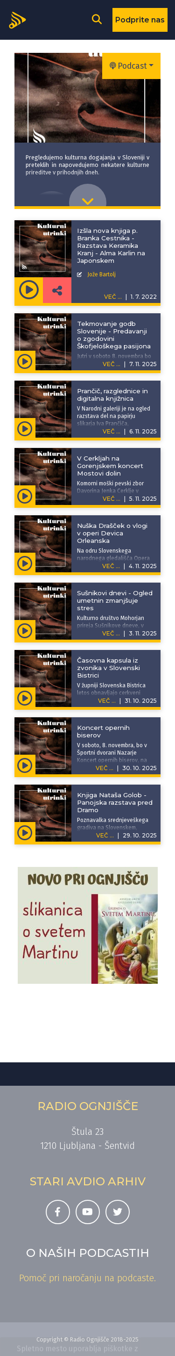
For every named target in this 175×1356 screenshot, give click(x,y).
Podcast (128, 66)
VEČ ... (111, 364)
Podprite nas (140, 19)
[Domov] (20, 19)
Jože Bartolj (101, 274)
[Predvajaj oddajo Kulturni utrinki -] (28, 290)
